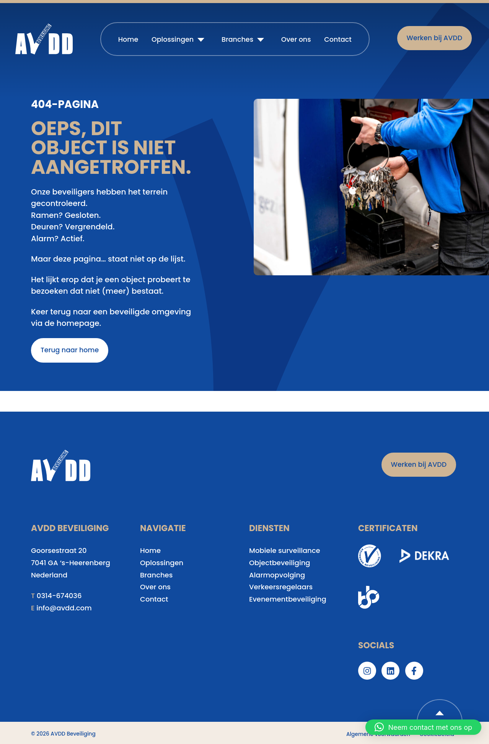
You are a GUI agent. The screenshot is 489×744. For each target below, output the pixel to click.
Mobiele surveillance (284, 550)
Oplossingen (173, 39)
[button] (423, 727)
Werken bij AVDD (434, 38)
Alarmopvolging (277, 575)
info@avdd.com (64, 608)
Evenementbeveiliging (287, 599)
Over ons (296, 39)
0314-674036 (59, 595)
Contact (338, 39)
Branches (237, 39)
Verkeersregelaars (281, 587)
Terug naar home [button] (70, 350)
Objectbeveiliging (279, 562)
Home (128, 39)
